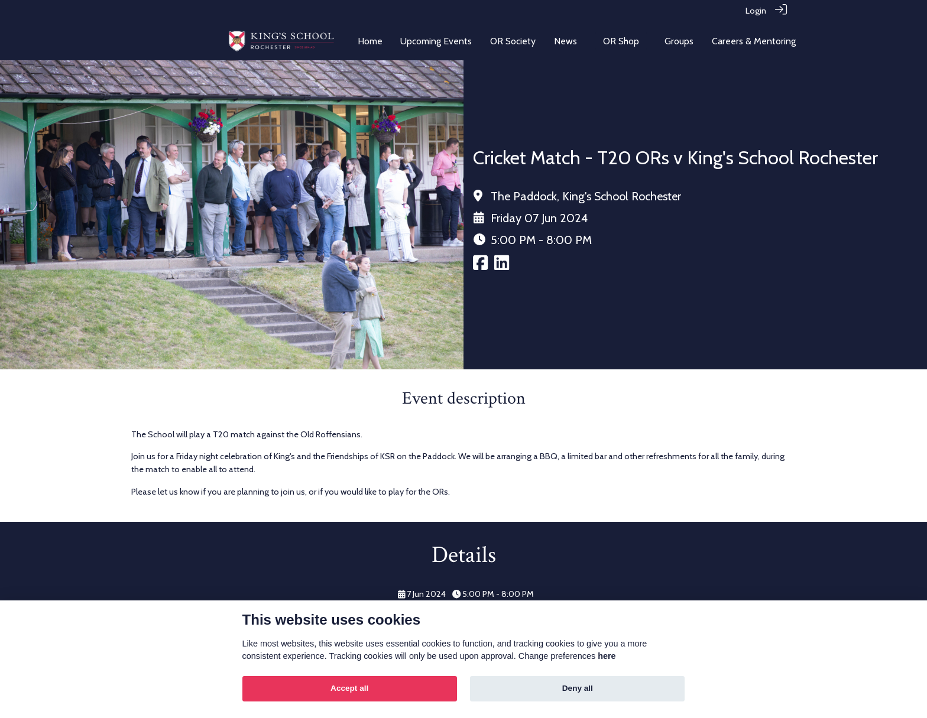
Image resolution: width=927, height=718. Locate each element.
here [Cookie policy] (606, 656)
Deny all (577, 688)
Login (756, 10)
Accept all (349, 688)
